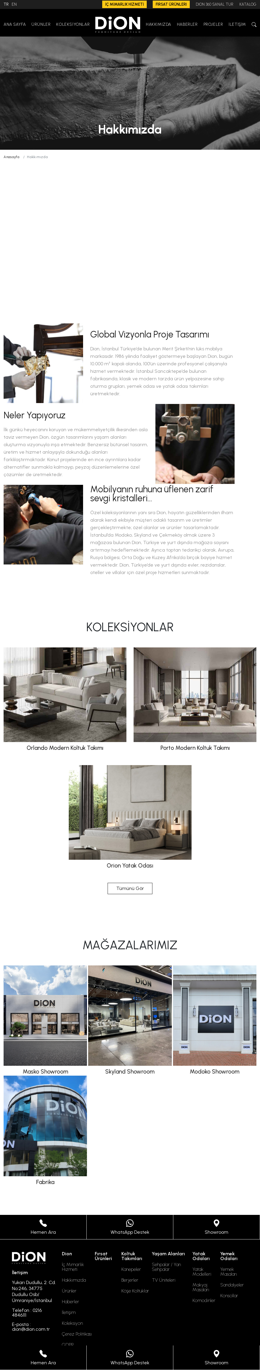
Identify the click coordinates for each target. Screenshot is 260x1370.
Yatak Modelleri (201, 1272)
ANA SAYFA (15, 24)
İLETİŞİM (237, 24)
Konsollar (229, 1295)
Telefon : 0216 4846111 (27, 1313)
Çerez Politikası (77, 1334)
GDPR (68, 1344)
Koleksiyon (72, 1323)
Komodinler (203, 1300)
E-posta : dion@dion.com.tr (31, 1327)
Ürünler (69, 1291)
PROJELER (213, 24)
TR (6, 4)
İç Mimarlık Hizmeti (73, 1267)
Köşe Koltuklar (135, 1291)
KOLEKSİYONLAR (73, 24)
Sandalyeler (232, 1285)
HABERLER (187, 24)
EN (14, 4)
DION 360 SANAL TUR (214, 4)
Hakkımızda (74, 1280)
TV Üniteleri (163, 1280)
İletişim (69, 1312)
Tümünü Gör (130, 888)
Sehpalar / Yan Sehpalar (166, 1267)
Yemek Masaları (228, 1272)
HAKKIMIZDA (158, 24)
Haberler (70, 1301)
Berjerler (129, 1280)
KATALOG (247, 4)
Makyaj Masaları (200, 1287)
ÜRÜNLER (41, 24)
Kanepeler (131, 1269)
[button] (254, 25)
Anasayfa (11, 157)
